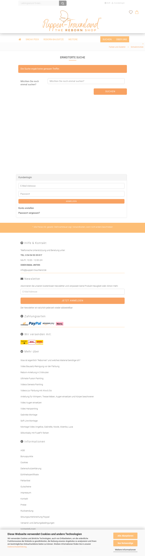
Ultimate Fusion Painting (32, 378)
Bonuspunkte (27, 456)
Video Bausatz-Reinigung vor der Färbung (40, 366)
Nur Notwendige (125, 543)
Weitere (73, 39)
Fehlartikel (25, 480)
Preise (23, 504)
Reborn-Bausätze (53, 39)
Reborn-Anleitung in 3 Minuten (35, 372)
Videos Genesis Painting (32, 384)
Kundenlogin (118, 3)
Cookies (24, 462)
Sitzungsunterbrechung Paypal (35, 516)
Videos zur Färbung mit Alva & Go (36, 390)
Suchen (107, 39)
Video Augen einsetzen (31, 402)
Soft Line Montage (29, 420)
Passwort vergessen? (29, 212)
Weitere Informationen (125, 549)
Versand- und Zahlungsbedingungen (37, 522)
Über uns (121, 39)
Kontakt (24, 498)
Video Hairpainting (29, 408)
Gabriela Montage (29, 414)
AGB (23, 450)
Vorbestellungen (28, 528)
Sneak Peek (32, 39)
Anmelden (71, 201)
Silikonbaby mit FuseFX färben (35, 432)
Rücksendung (27, 510)
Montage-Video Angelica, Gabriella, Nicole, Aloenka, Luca (47, 426)
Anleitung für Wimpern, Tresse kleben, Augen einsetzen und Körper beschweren (57, 396)
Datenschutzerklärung (17, 547)
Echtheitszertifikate (30, 474)
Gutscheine (26, 486)
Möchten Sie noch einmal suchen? (30, 83)
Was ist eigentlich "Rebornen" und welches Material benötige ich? (50, 360)
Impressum (26, 492)
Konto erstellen (26, 208)
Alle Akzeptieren (125, 536)
